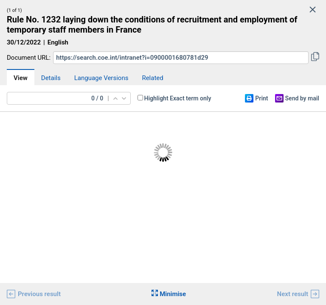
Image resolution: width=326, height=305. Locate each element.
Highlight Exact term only (177, 98)
